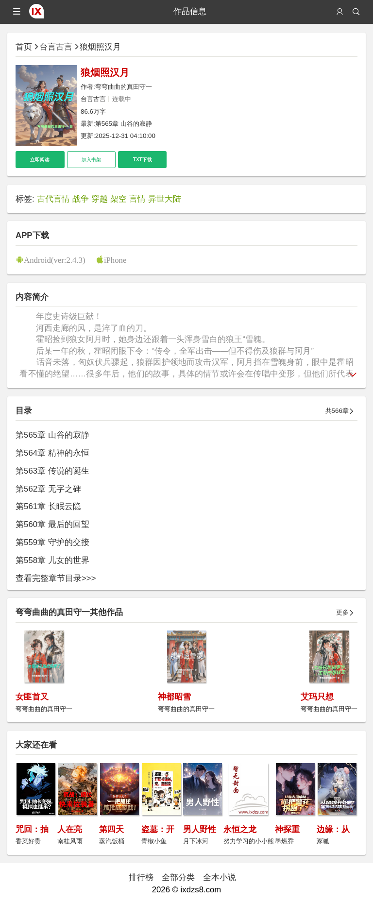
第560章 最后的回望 (52, 524)
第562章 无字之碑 (48, 489)
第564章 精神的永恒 (52, 453)
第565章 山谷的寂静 (123, 123)
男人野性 (199, 829)
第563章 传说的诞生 (52, 471)
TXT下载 (142, 159)
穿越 (99, 199)
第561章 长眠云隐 (48, 506)
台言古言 (55, 46)
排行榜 (141, 877)
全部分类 (178, 877)
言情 (137, 199)
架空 (118, 199)
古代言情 (53, 199)
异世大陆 (164, 199)
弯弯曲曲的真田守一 (123, 86)
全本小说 (219, 877)
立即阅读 (40, 159)
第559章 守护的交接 (52, 542)
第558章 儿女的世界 (52, 560)
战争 (80, 199)
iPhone (115, 260)
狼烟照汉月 (100, 46)
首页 (24, 46)
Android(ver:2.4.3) (54, 260)
